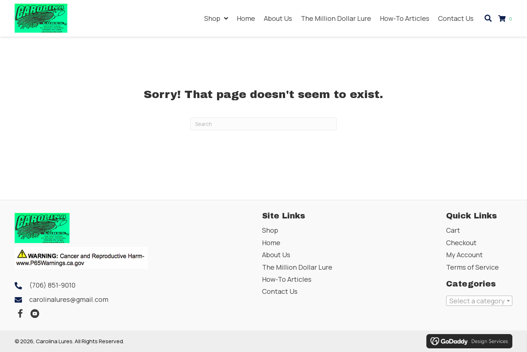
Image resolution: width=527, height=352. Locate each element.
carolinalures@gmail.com (68, 299)
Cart (453, 230)
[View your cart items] (506, 18)
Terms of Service (472, 267)
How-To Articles (286, 279)
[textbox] (479, 301)
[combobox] (479, 301)
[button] (20, 313)
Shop (270, 230)
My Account (464, 254)
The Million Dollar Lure (297, 267)
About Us (276, 254)
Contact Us (280, 291)
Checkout (461, 242)
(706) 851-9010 (52, 285)
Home (271, 242)
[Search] (263, 123)
